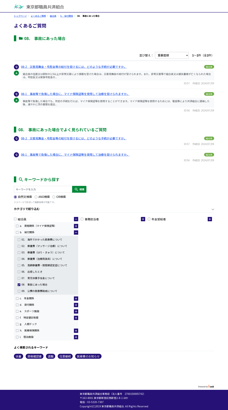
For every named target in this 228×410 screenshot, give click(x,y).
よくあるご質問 (38, 15)
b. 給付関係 (66, 15)
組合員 (53, 15)
